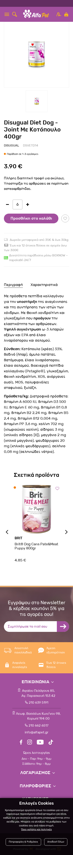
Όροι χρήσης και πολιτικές (36, 829)
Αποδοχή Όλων (55, 841)
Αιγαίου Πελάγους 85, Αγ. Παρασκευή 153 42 (38, 693)
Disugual (11, 145)
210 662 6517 (38, 725)
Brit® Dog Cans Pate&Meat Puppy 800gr (36, 546)
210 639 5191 (38, 702)
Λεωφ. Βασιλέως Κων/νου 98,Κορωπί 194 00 (38, 716)
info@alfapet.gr (36, 732)
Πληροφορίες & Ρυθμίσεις (23, 841)
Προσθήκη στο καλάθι (31, 218)
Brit (18, 538)
